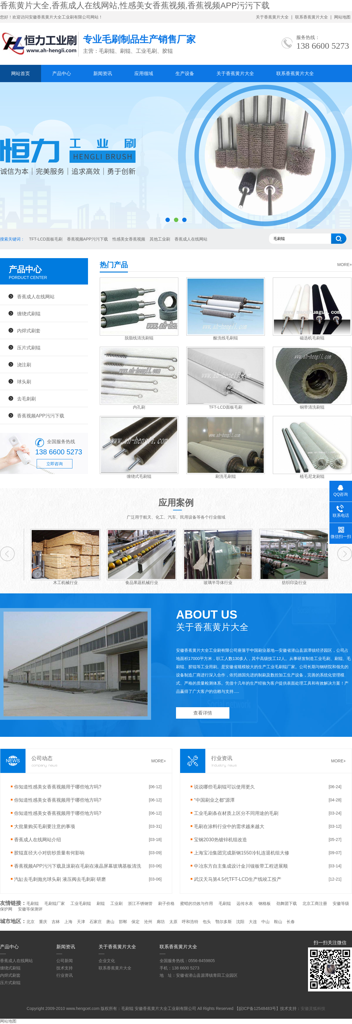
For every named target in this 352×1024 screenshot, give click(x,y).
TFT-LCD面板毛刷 (45, 239)
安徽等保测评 (30, 909)
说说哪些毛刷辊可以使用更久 (224, 786)
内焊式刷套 (28, 330)
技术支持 (64, 968)
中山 (265, 921)
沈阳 (240, 921)
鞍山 (278, 921)
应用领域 (143, 73)
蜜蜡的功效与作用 (196, 903)
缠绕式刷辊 (28, 313)
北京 (30, 921)
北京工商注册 (314, 903)
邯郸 (123, 921)
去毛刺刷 (26, 398)
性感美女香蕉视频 (128, 239)
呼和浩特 (190, 921)
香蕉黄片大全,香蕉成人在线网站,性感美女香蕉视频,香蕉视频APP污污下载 (135, 5)
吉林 (56, 921)
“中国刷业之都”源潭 (214, 800)
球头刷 (24, 381)
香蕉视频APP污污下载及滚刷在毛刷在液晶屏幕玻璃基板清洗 (77, 866)
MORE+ (344, 264)
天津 (81, 921)
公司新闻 (64, 960)
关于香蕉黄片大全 (272, 17)
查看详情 (202, 712)
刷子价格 (166, 903)
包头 (207, 921)
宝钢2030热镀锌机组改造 (220, 839)
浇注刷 (24, 364)
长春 (291, 921)
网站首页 (20, 73)
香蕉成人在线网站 (191, 239)
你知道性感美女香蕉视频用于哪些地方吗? (57, 786)
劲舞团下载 (286, 903)
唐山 (110, 921)
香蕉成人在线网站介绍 (37, 839)
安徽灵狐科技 (313, 1008)
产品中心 (61, 73)
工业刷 (116, 903)
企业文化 (107, 960)
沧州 (148, 921)
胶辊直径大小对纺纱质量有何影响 (49, 852)
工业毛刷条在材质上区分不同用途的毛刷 (236, 813)
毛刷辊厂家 (54, 903)
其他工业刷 (160, 239)
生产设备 (184, 73)
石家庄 (95, 921)
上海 (68, 921)
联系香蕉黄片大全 (311, 17)
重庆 (43, 921)
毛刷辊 (32, 903)
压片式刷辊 (28, 347)
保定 (135, 921)
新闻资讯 (102, 73)
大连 (253, 921)
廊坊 (161, 921)
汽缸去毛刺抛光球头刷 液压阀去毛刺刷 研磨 (60, 879)
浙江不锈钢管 (140, 903)
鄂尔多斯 (223, 921)
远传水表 (244, 903)
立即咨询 (54, 463)
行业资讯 (64, 975)
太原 (173, 921)
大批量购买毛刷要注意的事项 (44, 826)
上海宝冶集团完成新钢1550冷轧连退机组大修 (241, 852)
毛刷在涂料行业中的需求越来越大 (229, 826)
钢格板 (264, 903)
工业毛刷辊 (80, 903)
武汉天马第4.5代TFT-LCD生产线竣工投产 (237, 879)
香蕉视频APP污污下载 (87, 239)
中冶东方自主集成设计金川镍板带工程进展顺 (241, 866)
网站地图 (342, 17)
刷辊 (101, 903)
